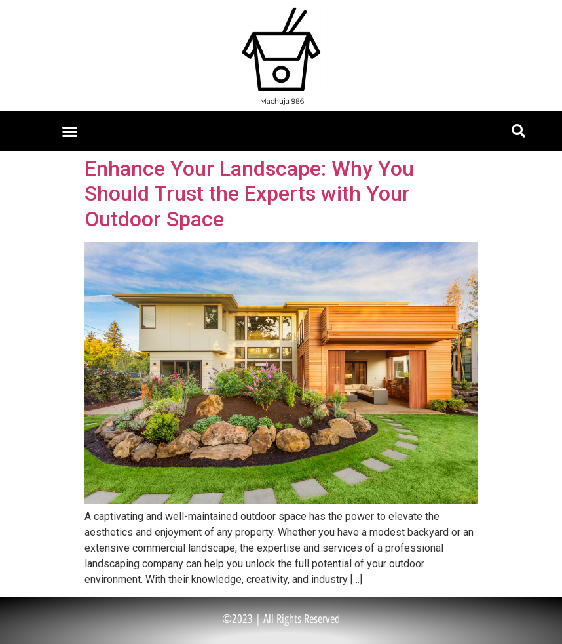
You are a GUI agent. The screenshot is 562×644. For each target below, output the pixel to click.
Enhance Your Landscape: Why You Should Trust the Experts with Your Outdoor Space (249, 193)
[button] (70, 131)
